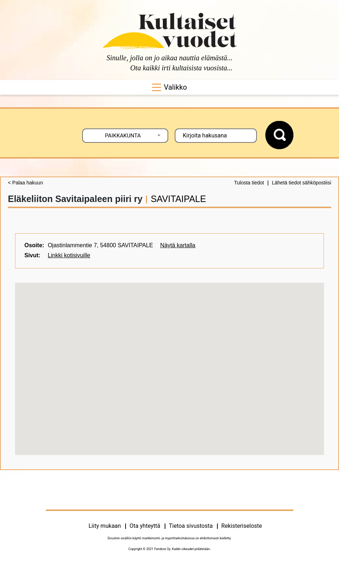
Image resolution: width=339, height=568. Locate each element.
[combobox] (125, 135)
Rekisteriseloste (241, 525)
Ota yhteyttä (145, 525)
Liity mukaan (105, 525)
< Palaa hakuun (25, 183)
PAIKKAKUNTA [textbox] (123, 135)
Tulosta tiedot (249, 183)
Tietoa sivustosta (191, 525)
